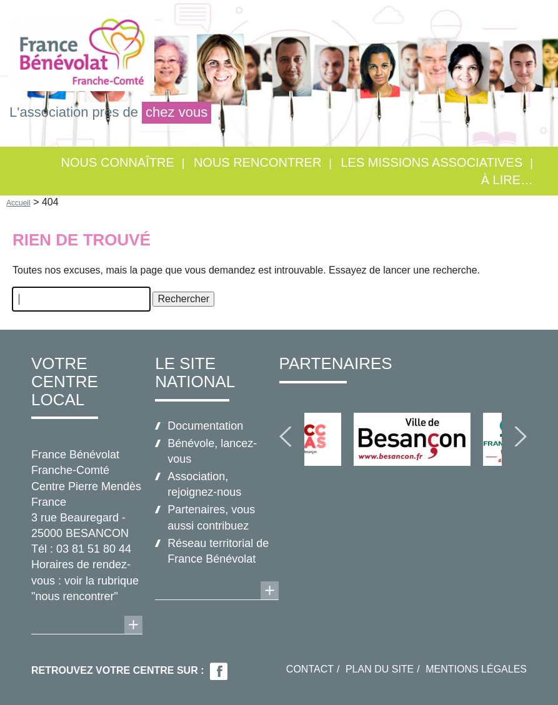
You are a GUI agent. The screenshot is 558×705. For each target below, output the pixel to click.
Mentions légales (476, 669)
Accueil (18, 203)
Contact (310, 669)
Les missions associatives (431, 162)
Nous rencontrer (257, 162)
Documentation (205, 426)
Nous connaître (117, 162)
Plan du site (380, 669)
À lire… (507, 180)
